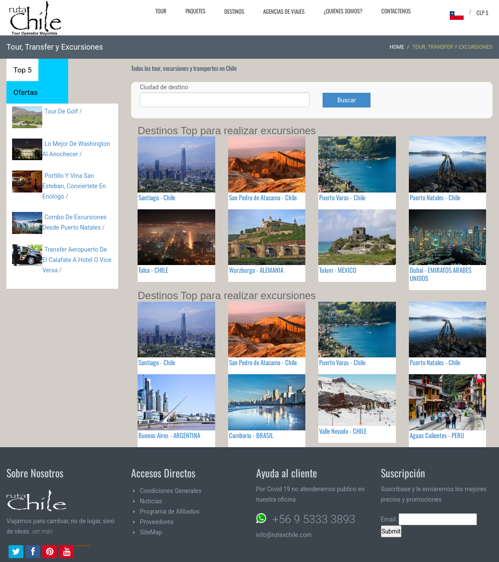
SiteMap (151, 532)
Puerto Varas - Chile (342, 197)
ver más (42, 531)
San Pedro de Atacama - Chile (263, 197)
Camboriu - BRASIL (251, 435)
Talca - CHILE (153, 270)
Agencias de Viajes (283, 11)
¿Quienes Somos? (342, 10)
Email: (429, 519)
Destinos (234, 11)
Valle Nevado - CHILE (343, 431)
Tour (160, 10)
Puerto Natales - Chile (435, 197)
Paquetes (195, 10)
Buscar (346, 100)
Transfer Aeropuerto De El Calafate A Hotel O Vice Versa (76, 260)
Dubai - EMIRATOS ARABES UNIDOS (440, 274)
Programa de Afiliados (169, 511)
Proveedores (156, 521)
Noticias (151, 501)
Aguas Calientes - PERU (437, 435)
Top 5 (22, 70)
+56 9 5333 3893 (314, 519)
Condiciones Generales (170, 490)
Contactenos (396, 10)
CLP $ (482, 12)
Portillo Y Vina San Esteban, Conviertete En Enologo (74, 186)
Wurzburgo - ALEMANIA (256, 270)
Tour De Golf (61, 111)
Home (396, 47)
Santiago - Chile (156, 197)
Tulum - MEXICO (337, 270)
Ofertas (25, 92)
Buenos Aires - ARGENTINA (169, 435)
